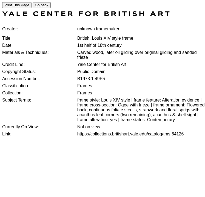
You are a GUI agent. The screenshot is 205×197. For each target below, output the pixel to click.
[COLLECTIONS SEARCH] (86, 14)
